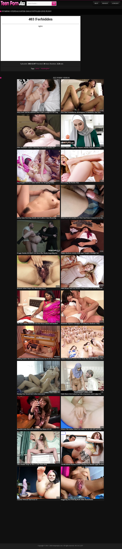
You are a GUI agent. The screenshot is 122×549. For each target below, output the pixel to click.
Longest (115, 3)
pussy (37, 68)
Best (96, 3)
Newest (105, 3)
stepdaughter (45, 68)
